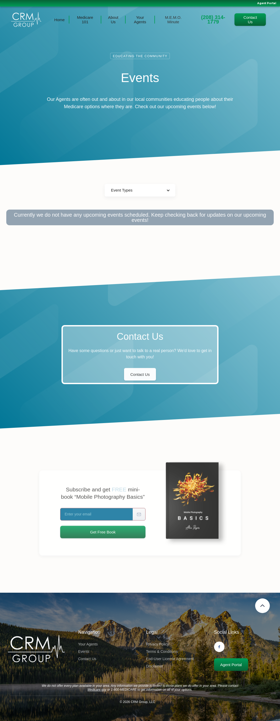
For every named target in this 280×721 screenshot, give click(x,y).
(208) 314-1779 (213, 19)
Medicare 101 (85, 19)
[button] (140, 190)
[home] (26, 20)
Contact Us (250, 19)
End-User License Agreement (170, 659)
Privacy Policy (157, 644)
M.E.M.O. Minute (173, 19)
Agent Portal (266, 3)
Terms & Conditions (162, 651)
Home (59, 20)
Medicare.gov (97, 689)
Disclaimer (154, 666)
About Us (113, 19)
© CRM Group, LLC (137, 702)
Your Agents (140, 19)
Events (83, 651)
